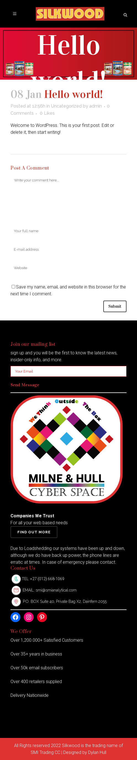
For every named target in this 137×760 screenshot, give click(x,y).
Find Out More (34, 532)
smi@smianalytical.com (56, 590)
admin (95, 106)
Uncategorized (66, 106)
